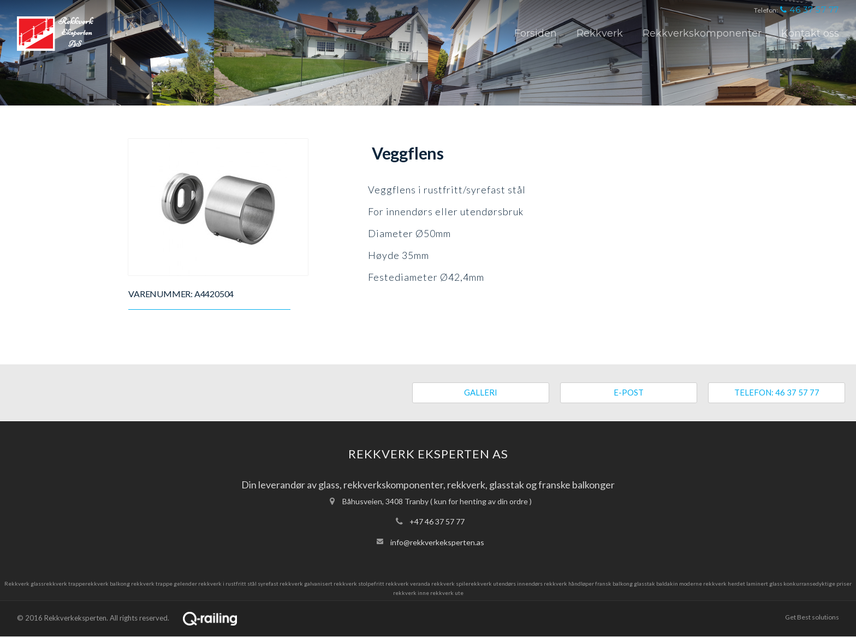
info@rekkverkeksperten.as (437, 542)
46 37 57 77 (809, 9)
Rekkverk (599, 33)
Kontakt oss (810, 33)
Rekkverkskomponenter (702, 33)
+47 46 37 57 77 (437, 521)
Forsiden (535, 33)
